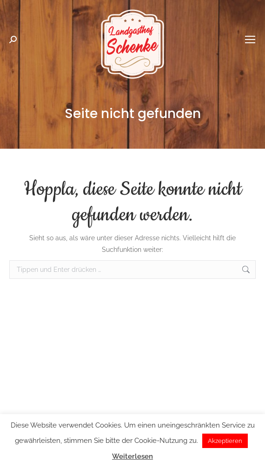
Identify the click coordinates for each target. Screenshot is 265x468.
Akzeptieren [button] (225, 440)
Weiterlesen (132, 456)
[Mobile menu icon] (250, 39)
